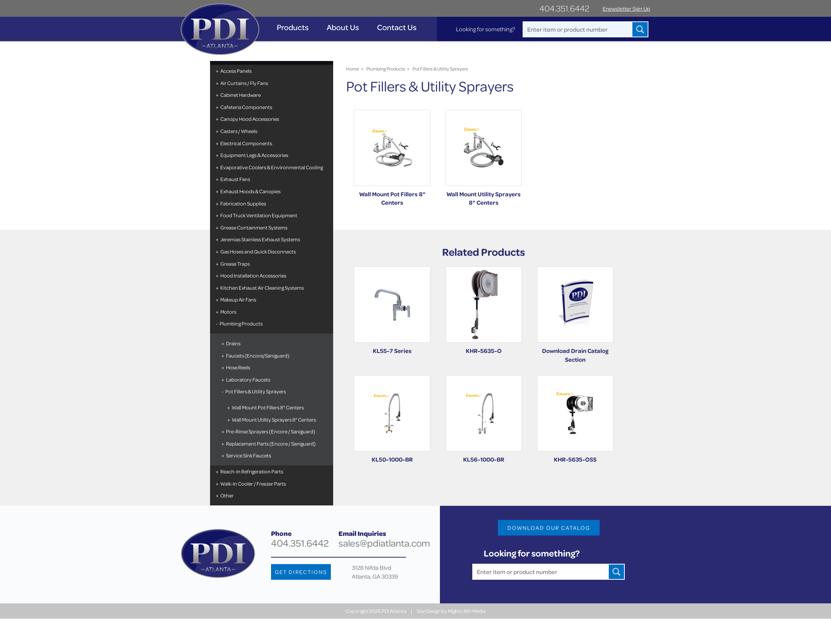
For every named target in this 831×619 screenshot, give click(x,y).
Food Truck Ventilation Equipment (258, 215)
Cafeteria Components (246, 107)
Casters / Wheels (238, 131)
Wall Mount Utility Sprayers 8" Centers (273, 419)
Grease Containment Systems (253, 227)
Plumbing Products (240, 323)
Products (293, 27)
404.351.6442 (564, 8)
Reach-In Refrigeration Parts (251, 471)
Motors (228, 311)
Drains (233, 343)
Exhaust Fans (235, 179)
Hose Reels (238, 367)
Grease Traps (234, 263)
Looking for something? (485, 29)
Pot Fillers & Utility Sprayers (255, 391)
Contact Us (397, 27)
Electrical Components (246, 143)
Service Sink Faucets (248, 455)
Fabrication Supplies (243, 203)
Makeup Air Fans (238, 299)
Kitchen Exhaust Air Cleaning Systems (261, 287)
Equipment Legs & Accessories (254, 155)
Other (226, 495)
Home (352, 68)
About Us (343, 27)
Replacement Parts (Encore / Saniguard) (270, 443)
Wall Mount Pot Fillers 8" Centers (267, 407)
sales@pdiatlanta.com (384, 543)
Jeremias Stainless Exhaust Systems (260, 239)
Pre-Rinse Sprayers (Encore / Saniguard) (270, 431)
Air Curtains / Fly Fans (244, 83)
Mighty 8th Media (467, 611)
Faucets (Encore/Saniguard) (257, 355)
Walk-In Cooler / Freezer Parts (253, 483)
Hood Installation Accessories (253, 275)
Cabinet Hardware (240, 94)
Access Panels (235, 70)
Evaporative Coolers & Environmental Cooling (271, 167)
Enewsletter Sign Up (626, 9)
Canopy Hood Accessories (249, 118)
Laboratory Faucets (248, 379)
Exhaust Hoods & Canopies (250, 191)
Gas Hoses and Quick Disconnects (257, 251)
